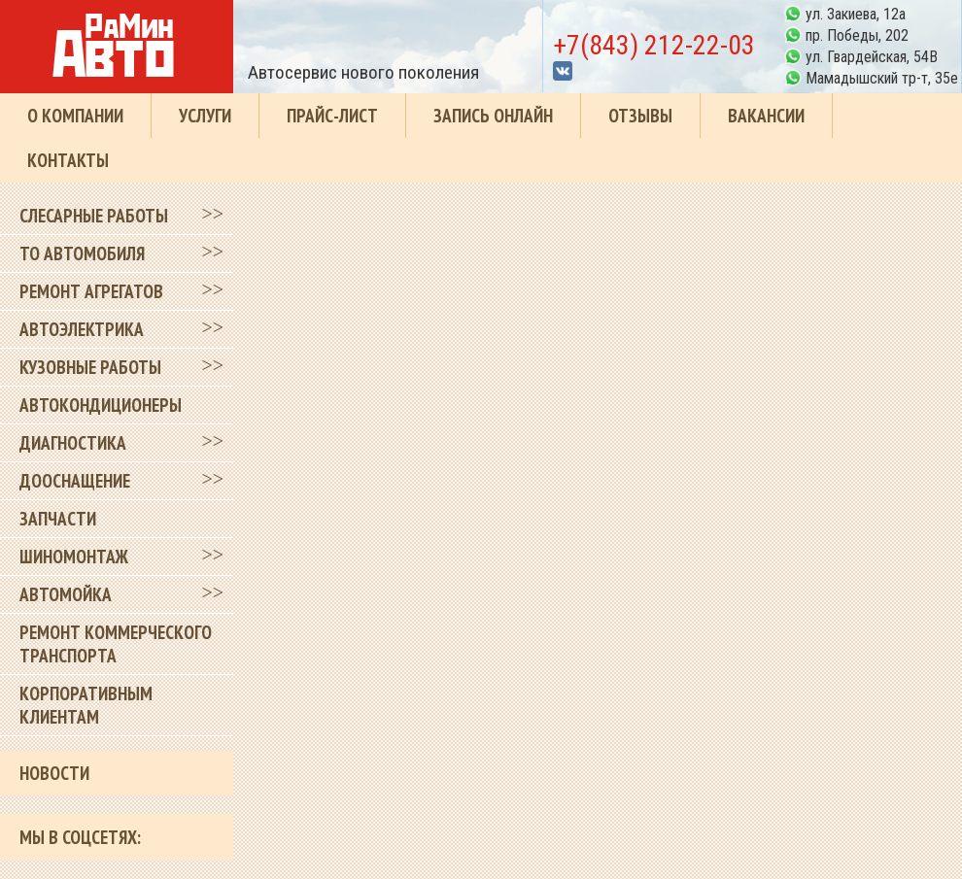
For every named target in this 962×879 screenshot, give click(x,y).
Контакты (68, 160)
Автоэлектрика (81, 329)
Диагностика (72, 443)
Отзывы (640, 115)
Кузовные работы (90, 367)
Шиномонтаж (73, 556)
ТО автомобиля (82, 253)
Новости (54, 773)
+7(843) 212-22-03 (654, 45)
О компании (75, 115)
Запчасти (57, 518)
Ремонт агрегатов (91, 291)
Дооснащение (74, 480)
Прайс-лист (332, 115)
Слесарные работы (93, 215)
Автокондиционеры (100, 405)
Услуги (205, 115)
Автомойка (65, 594)
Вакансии (766, 115)
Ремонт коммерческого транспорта (115, 644)
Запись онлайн (493, 115)
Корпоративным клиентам (86, 705)
